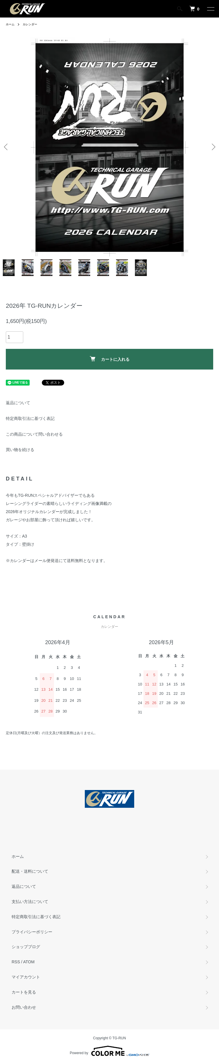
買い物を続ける (20, 449)
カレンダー (30, 24)
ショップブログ (26, 946)
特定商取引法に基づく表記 (30, 418)
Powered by (109, 1051)
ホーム (10, 24)
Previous (6, 146)
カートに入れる (110, 359)
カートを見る (24, 992)
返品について (18, 402)
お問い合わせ (24, 1007)
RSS (16, 961)
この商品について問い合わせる (34, 434)
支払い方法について (30, 901)
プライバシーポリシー (32, 932)
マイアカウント (26, 977)
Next (212, 146)
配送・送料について (30, 871)
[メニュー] (210, 8)
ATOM (29, 961)
